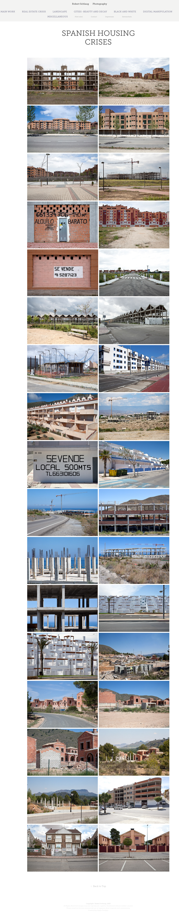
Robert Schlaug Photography (89, 4)
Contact (94, 17)
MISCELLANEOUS (57, 16)
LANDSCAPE (60, 11)
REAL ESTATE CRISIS (34, 11)
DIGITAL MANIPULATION (157, 11)
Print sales (79, 17)
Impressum (109, 17)
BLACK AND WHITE (125, 11)
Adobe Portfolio (102, 910)
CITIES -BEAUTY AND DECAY (90, 11)
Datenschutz (127, 17)
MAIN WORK (8, 11)
